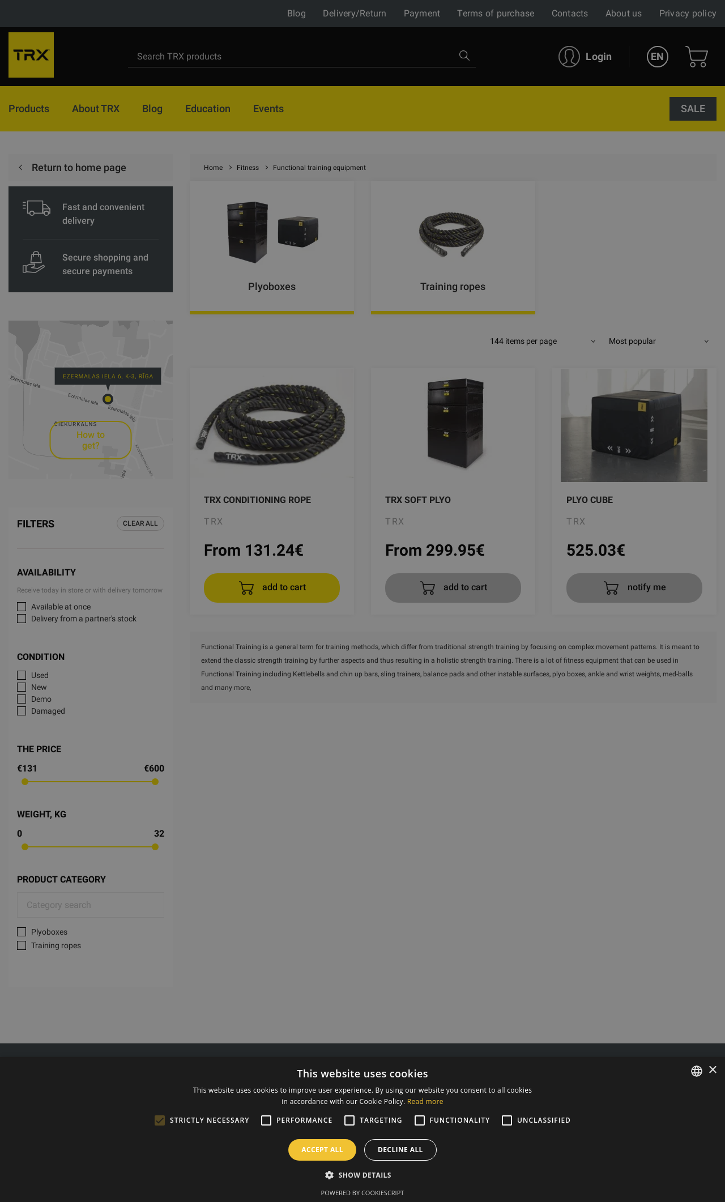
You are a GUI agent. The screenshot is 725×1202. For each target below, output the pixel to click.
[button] (362, 1174)
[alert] (362, 601)
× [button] (712, 1070)
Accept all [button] (322, 1149)
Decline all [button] (400, 1149)
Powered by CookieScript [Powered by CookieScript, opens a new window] (362, 1192)
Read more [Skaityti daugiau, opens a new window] (425, 1101)
